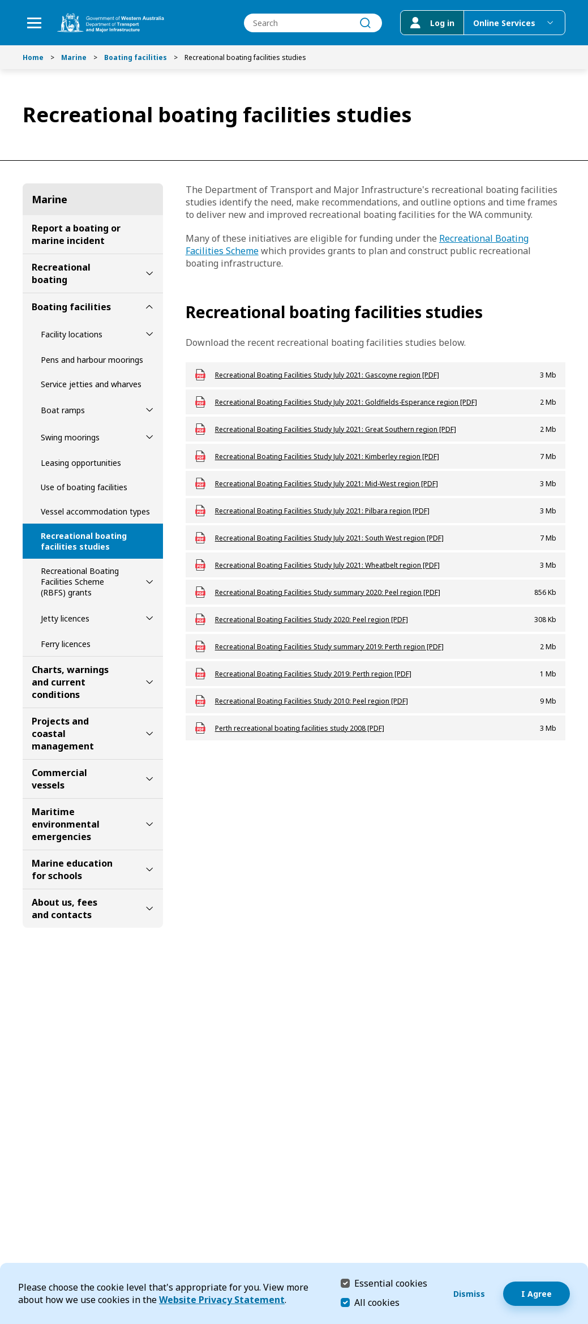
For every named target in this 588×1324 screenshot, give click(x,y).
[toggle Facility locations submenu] (149, 334)
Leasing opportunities (81, 462)
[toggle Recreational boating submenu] (149, 273)
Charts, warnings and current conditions (70, 682)
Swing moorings (70, 437)
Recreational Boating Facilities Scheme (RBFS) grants (80, 581)
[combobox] (313, 23)
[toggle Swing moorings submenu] (149, 437)
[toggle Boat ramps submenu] (149, 409)
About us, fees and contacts (64, 908)
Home (33, 57)
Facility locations (71, 334)
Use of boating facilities (84, 487)
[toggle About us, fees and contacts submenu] (149, 908)
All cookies (377, 1302)
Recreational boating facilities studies (84, 541)
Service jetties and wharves (91, 384)
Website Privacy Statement (222, 1299)
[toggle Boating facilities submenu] (149, 306)
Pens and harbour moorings (92, 359)
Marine (74, 57)
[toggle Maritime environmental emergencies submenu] (149, 824)
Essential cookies (390, 1282)
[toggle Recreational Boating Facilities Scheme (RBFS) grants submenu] (149, 581)
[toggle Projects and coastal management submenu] (149, 733)
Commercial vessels (59, 778)
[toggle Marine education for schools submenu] (149, 869)
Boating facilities (135, 57)
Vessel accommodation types (95, 511)
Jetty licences (65, 618)
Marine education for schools (72, 869)
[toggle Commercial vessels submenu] (149, 778)
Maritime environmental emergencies (66, 824)
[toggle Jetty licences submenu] (149, 618)
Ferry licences (66, 644)
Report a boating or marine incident (76, 234)
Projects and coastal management (63, 733)
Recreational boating (61, 273)
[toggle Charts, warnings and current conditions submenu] (149, 682)
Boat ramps (63, 410)
